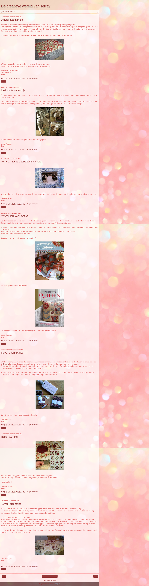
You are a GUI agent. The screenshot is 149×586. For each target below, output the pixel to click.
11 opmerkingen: (32, 566)
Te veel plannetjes (11, 503)
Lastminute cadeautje (13, 90)
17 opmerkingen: (32, 340)
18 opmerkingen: (32, 204)
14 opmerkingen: (32, 78)
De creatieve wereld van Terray (25, 6)
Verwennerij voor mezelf (14, 216)
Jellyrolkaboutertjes (12, 19)
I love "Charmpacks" (12, 352)
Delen (3, 81)
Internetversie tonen (49, 580)
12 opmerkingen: (32, 492)
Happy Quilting (9, 436)
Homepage (50, 576)
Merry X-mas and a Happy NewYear (21, 161)
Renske (6, 364)
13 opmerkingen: (32, 425)
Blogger (57, 584)
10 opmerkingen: (32, 149)
